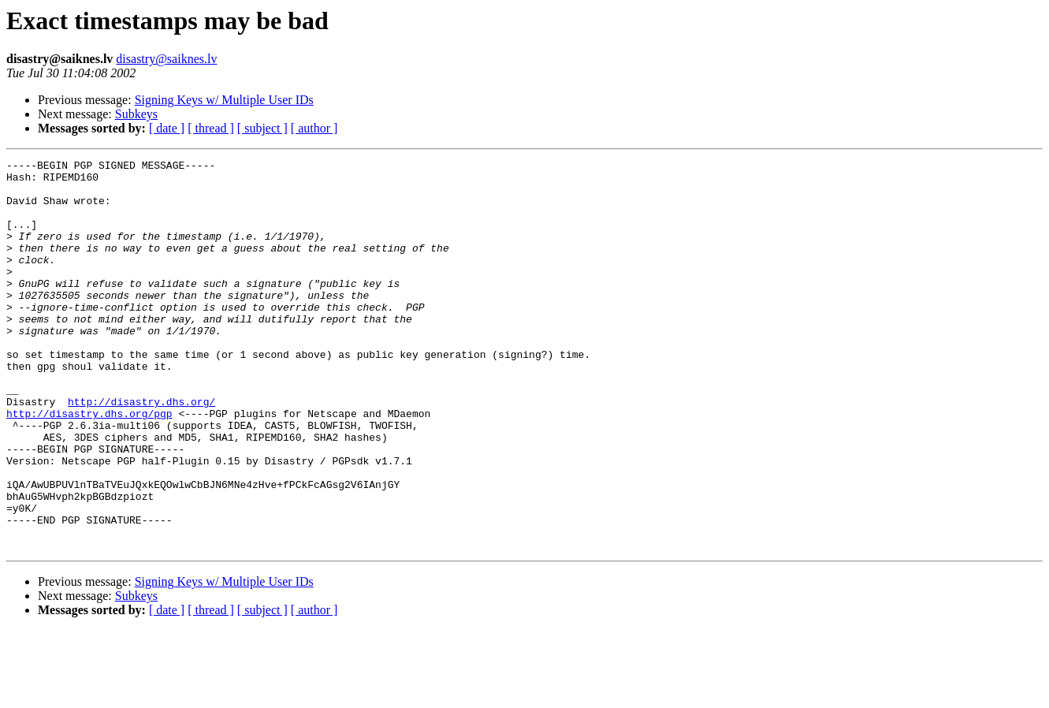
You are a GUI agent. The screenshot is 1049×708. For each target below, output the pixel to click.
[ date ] (166, 128)
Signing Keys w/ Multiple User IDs (224, 99)
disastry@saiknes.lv (166, 58)
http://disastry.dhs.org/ (141, 451)
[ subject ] (262, 128)
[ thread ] (211, 128)
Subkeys (136, 114)
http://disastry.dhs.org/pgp (89, 465)
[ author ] (314, 128)
